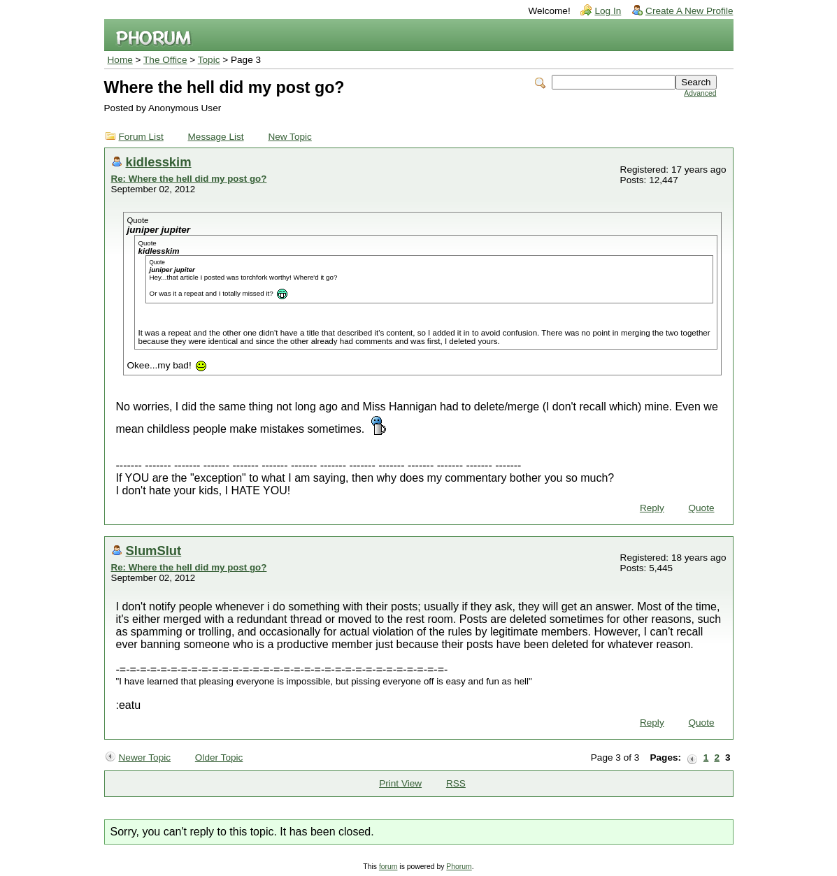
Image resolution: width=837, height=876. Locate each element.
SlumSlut (154, 550)
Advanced (700, 93)
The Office (165, 60)
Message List (216, 136)
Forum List (141, 136)
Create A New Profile (689, 11)
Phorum (458, 866)
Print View (400, 783)
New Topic (289, 136)
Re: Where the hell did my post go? (189, 178)
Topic (209, 60)
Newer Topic (145, 757)
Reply (652, 508)
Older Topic (219, 757)
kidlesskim (159, 162)
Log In (607, 11)
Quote (701, 508)
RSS (456, 783)
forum (388, 866)
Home (120, 60)
